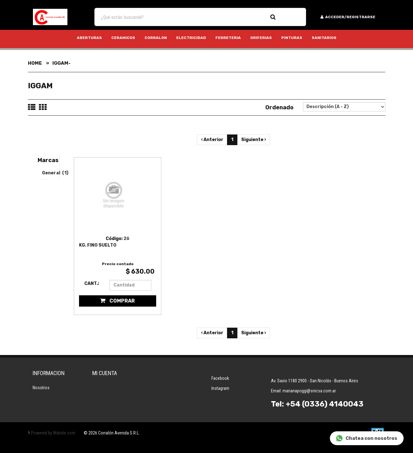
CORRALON (156, 37)
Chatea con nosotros (366, 438)
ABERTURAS (89, 37)
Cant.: (91, 283)
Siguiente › (253, 139)
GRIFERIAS (261, 37)
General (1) (46, 173)
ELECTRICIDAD (191, 37)
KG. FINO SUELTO (97, 245)
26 (127, 238)
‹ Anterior (212, 139)
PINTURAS (291, 37)
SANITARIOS (324, 37)
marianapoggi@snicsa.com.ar (309, 390)
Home (35, 63)
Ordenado (279, 107)
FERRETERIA (228, 37)
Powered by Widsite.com (51, 432)
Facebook (220, 378)
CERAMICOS (123, 37)
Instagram (220, 388)
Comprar (117, 301)
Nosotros (41, 387)
